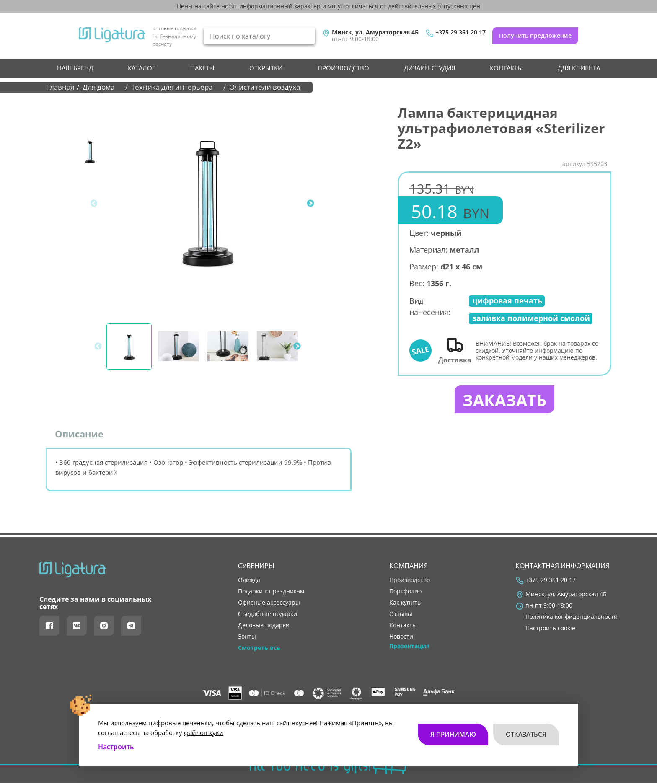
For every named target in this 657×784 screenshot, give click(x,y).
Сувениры (256, 567)
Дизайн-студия (429, 68)
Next (310, 203)
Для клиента (579, 68)
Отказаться (526, 732)
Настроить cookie (550, 629)
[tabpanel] (207, 203)
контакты (506, 68)
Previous (94, 203)
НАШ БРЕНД (75, 68)
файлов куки (203, 730)
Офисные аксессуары (269, 603)
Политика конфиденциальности (571, 618)
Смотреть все (259, 649)
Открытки (265, 68)
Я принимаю (453, 732)
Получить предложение (535, 35)
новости (401, 638)
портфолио (405, 592)
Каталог (141, 68)
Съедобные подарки (267, 615)
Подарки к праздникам (271, 592)
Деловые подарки (264, 627)
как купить (405, 603)
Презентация (409, 647)
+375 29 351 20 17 (460, 32)
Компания (408, 567)
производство (343, 68)
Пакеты (202, 68)
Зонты (247, 638)
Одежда (249, 581)
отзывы (400, 615)
